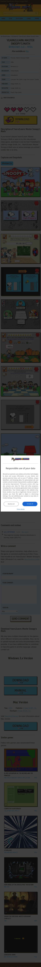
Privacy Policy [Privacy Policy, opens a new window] (17, 498)
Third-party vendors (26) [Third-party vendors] (27, 484)
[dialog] (20, 483)
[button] (21, 509)
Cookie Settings (7, 498)
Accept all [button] (30, 504)
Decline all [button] (11, 504)
